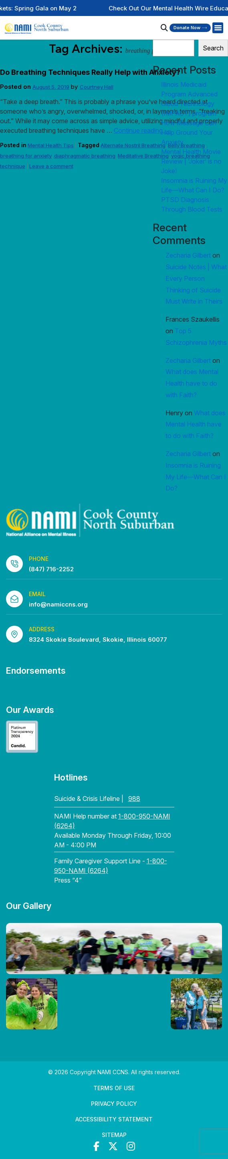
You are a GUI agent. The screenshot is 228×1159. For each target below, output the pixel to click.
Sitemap (114, 1134)
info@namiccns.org (58, 604)
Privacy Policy (114, 1103)
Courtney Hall (96, 87)
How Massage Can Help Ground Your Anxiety (188, 132)
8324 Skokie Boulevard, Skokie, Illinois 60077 (98, 639)
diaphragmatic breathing (84, 155)
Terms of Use (114, 1088)
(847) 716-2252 (51, 569)
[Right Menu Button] (217, 28)
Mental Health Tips (51, 145)
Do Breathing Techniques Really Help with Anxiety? (90, 72)
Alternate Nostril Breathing (133, 145)
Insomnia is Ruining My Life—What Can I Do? (195, 476)
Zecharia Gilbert (188, 255)
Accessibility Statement (114, 1119)
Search (213, 48)
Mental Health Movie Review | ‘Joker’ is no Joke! (191, 161)
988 (134, 799)
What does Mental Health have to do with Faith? (191, 383)
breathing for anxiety (26, 155)
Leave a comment (51, 166)
